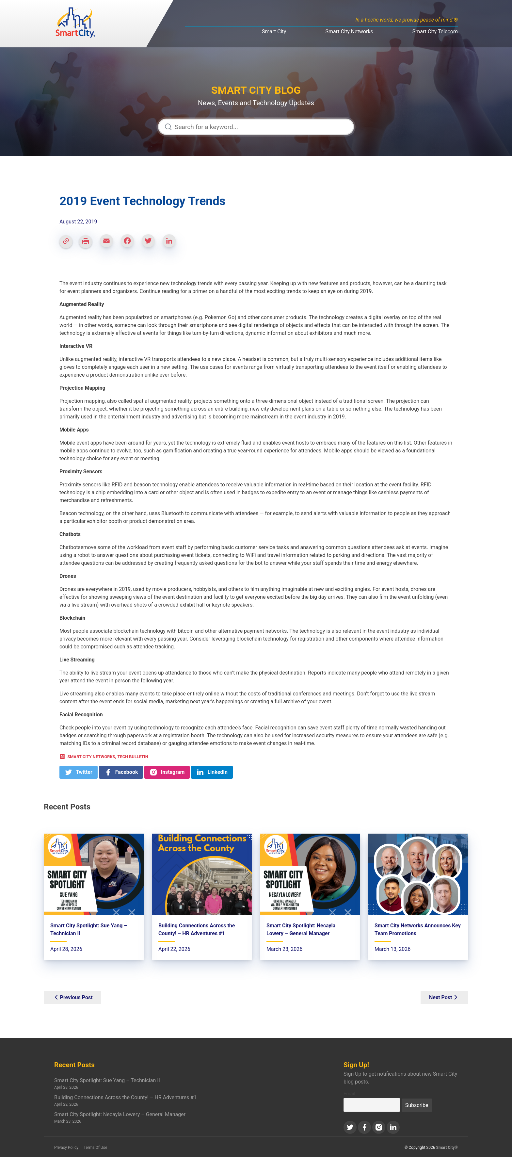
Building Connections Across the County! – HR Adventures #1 (125, 1097)
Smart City (274, 31)
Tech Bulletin (133, 756)
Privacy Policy (66, 1147)
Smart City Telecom (435, 31)
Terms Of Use (95, 1147)
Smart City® (447, 1147)
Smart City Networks (349, 31)
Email (349, 1094)
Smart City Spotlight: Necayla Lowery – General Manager (119, 1114)
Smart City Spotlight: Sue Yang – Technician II (107, 1080)
